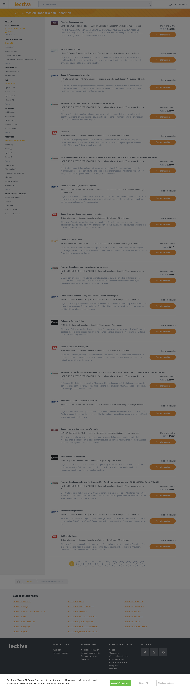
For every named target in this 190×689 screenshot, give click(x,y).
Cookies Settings (166, 683)
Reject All (143, 683)
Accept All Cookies (120, 683)
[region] (95, 681)
